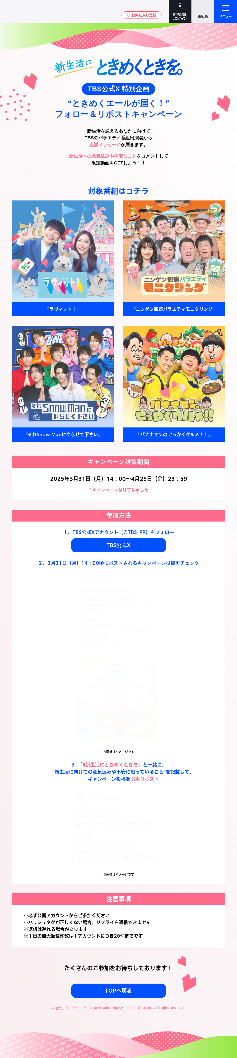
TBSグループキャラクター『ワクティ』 (44, 11)
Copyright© (60, 1008)
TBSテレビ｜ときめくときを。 (18, 11)
